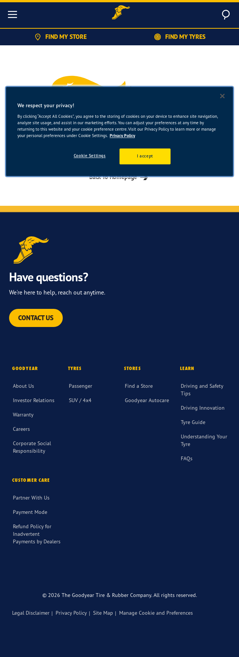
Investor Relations (33, 400)
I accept (145, 156)
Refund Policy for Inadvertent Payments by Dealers (37, 533)
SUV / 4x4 (80, 400)
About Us (23, 385)
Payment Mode (30, 512)
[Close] (222, 96)
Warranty (23, 414)
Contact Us (36, 317)
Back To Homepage (119, 176)
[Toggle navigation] (12, 14)
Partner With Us (31, 497)
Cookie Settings (90, 155)
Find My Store (60, 37)
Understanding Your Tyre (204, 440)
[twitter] (33, 574)
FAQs (186, 458)
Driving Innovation (203, 407)
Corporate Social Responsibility (32, 447)
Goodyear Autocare (147, 400)
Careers (21, 429)
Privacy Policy (71, 612)
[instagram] (51, 574)
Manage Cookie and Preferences (156, 612)
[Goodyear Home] (121, 13)
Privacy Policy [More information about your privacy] (122, 135)
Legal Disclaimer (31, 612)
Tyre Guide (193, 422)
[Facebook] (15, 574)
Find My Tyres (179, 37)
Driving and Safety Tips (202, 389)
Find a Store (139, 385)
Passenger (80, 385)
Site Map (103, 612)
